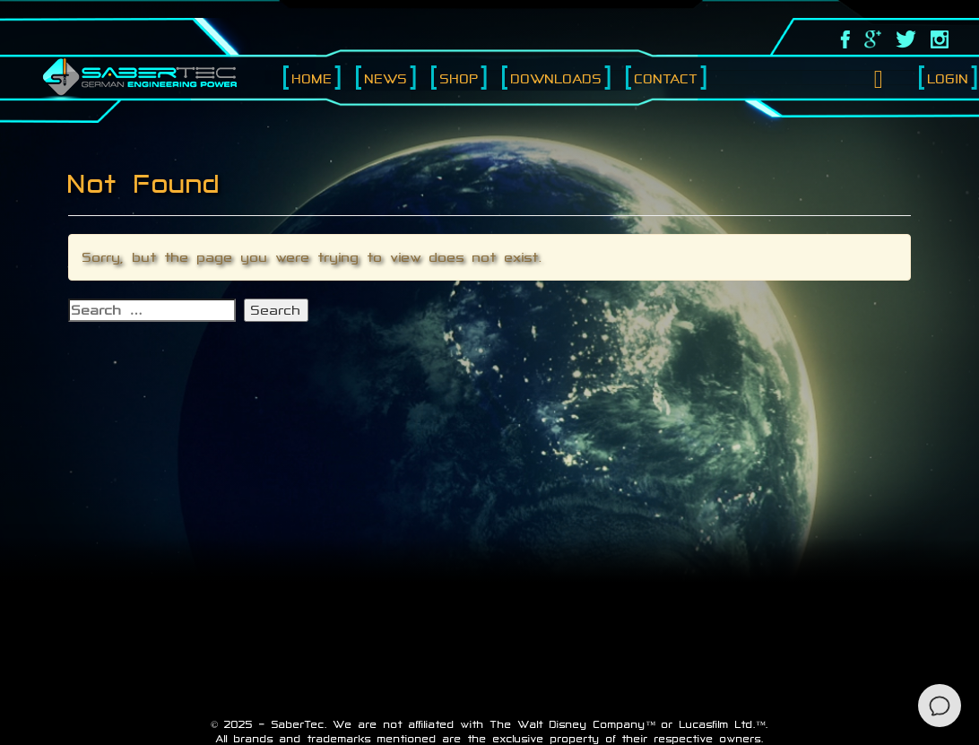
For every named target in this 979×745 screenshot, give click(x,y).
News (386, 78)
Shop (459, 78)
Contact (666, 78)
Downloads (556, 78)
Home (312, 78)
